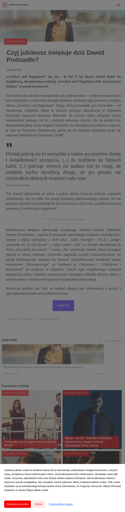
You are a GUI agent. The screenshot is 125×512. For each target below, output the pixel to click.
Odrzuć (38, 504)
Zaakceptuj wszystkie (18, 504)
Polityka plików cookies (61, 504)
